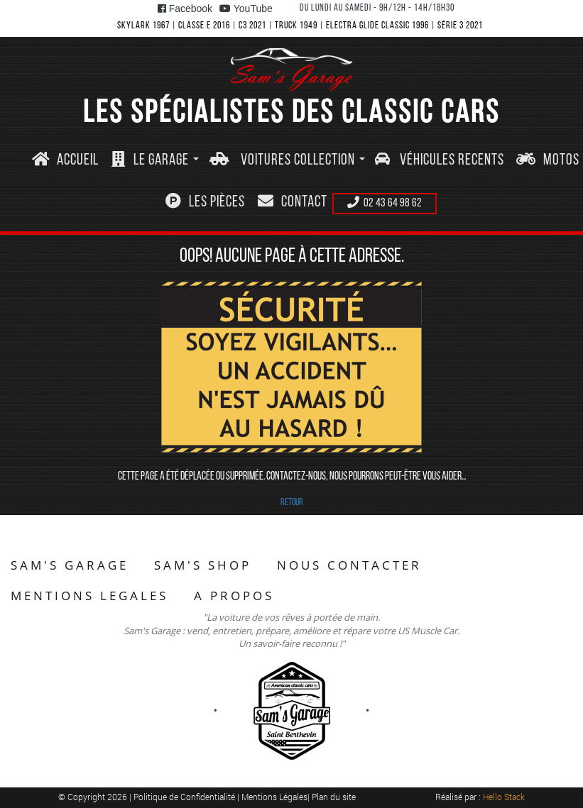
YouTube (246, 8)
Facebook (185, 8)
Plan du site (334, 796)
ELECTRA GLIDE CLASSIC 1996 (377, 26)
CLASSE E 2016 (204, 26)
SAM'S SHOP (202, 565)
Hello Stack (504, 796)
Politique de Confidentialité (185, 796)
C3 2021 (252, 26)
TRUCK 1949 (296, 26)
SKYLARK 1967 (143, 26)
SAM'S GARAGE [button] (70, 565)
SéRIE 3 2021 (460, 26)
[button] (155, 161)
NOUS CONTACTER (349, 565)
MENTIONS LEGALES (89, 595)
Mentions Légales (274, 796)
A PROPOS (234, 595)
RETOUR (291, 502)
